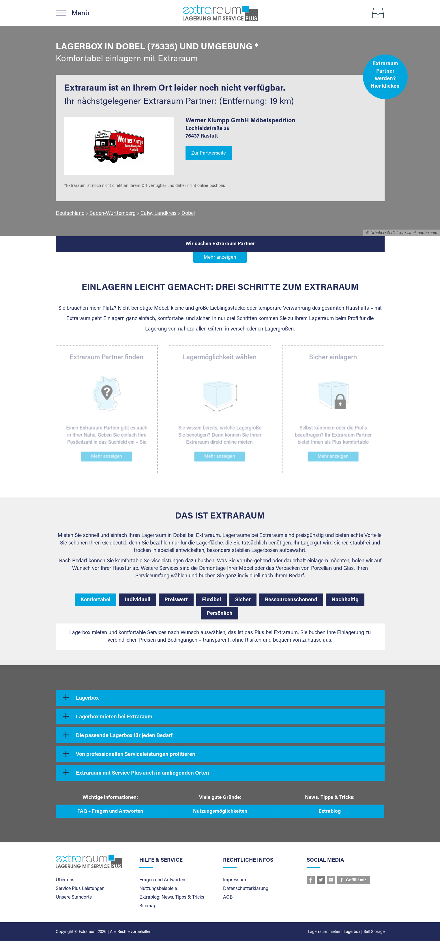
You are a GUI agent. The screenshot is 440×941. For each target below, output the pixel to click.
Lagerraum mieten (324, 932)
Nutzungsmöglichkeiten (220, 811)
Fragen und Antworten (162, 880)
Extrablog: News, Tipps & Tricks (171, 897)
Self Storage (374, 932)
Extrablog (330, 811)
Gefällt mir (356, 880)
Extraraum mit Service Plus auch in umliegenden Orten (142, 773)
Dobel (188, 213)
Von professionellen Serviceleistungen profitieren (135, 754)
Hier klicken (385, 86)
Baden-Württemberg (112, 213)
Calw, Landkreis (159, 213)
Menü (80, 13)
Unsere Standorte (74, 897)
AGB (228, 897)
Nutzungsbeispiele (158, 888)
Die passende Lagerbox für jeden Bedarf (124, 736)
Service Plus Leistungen (80, 888)
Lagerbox (87, 698)
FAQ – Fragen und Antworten (110, 811)
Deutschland (70, 213)
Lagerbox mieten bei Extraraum (114, 717)
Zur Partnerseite (208, 153)
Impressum (234, 880)
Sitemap (147, 906)
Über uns (65, 880)
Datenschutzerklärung (245, 888)
